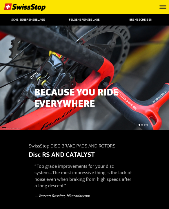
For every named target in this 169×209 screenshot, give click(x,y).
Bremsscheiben (140, 19)
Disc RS (39, 154)
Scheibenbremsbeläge (28, 19)
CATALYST (80, 154)
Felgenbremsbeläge (84, 19)
